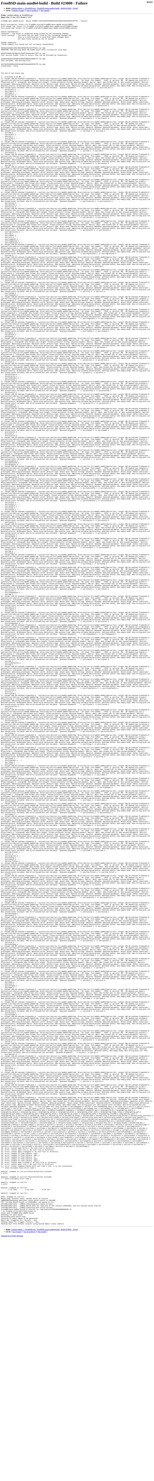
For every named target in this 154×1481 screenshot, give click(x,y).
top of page (16, 1473)
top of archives (32, 10)
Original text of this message (12, 1477)
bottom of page (18, 10)
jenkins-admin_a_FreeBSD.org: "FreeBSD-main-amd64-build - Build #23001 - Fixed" (44, 8)
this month (45, 10)
